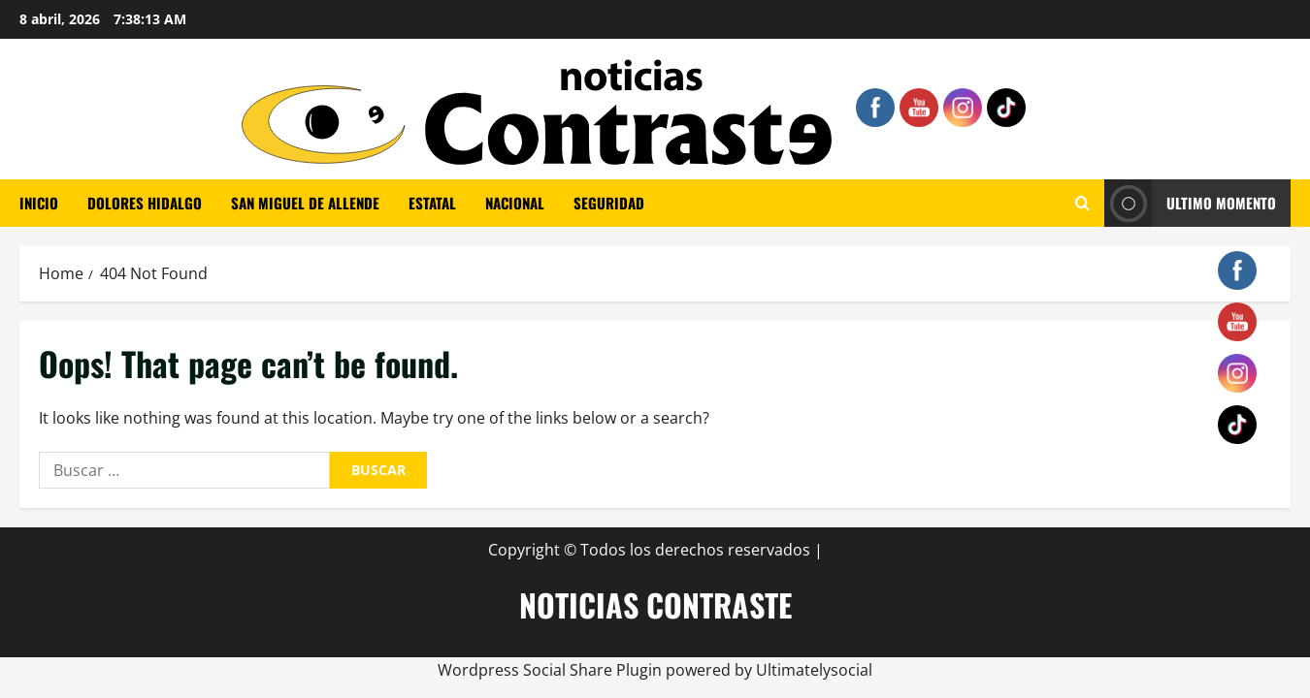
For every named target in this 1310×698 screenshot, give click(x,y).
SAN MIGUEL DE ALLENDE (305, 202)
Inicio (38, 202)
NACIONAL (514, 202)
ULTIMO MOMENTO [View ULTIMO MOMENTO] (1190, 203)
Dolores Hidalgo (144, 202)
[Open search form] (1082, 203)
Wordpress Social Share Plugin (552, 670)
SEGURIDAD (608, 202)
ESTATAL (432, 202)
